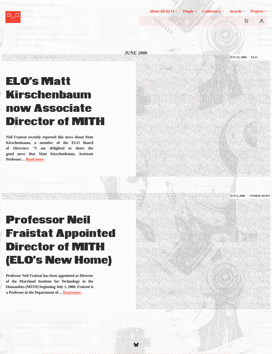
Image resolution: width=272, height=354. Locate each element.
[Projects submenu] (265, 11)
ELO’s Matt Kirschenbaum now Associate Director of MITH (55, 102)
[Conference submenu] (222, 11)
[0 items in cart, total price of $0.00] (246, 21)
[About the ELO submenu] (176, 11)
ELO (254, 57)
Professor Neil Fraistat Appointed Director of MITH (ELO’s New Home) (60, 240)
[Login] (262, 21)
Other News (260, 195)
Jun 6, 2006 (237, 195)
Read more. (35, 159)
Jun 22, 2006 (238, 57)
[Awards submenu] (243, 11)
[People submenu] (195, 11)
